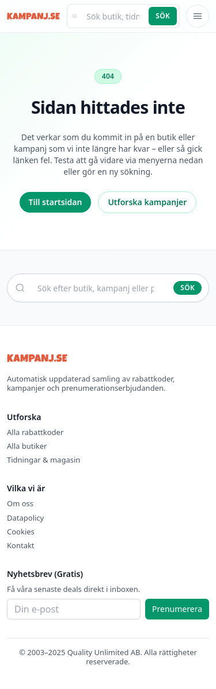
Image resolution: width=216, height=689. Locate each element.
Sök (163, 16)
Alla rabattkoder (35, 432)
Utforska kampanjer (147, 202)
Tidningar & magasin (43, 460)
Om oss (20, 503)
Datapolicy (25, 518)
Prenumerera (177, 608)
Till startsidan (55, 202)
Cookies (21, 531)
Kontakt (21, 545)
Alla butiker (27, 446)
